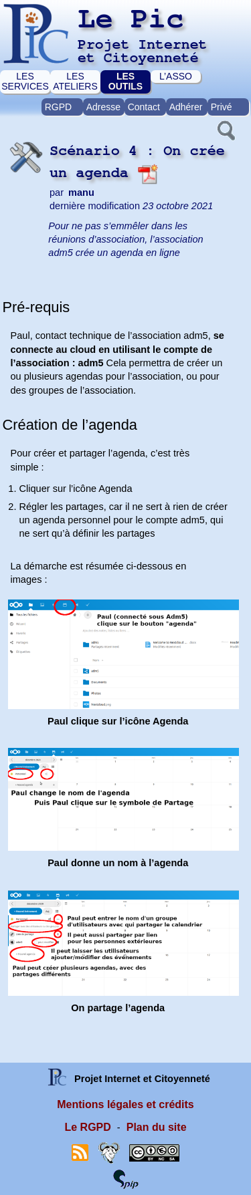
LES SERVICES (25, 81)
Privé (221, 107)
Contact (144, 107)
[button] (225, 129)
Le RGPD (87, 1127)
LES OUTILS (125, 81)
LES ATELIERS (75, 81)
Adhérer (186, 107)
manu (81, 192)
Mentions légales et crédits (125, 1104)
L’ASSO (175, 76)
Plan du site (157, 1127)
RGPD (58, 107)
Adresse (103, 107)
